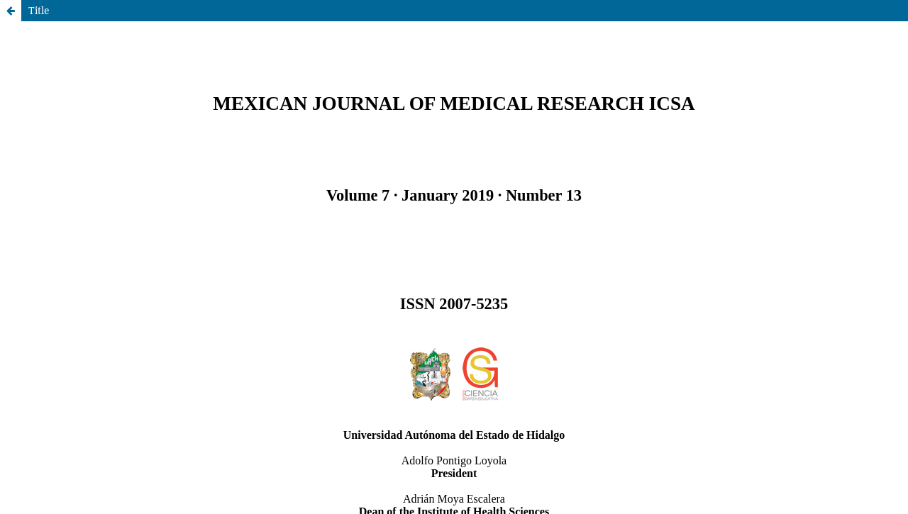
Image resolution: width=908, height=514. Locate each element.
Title (39, 10)
